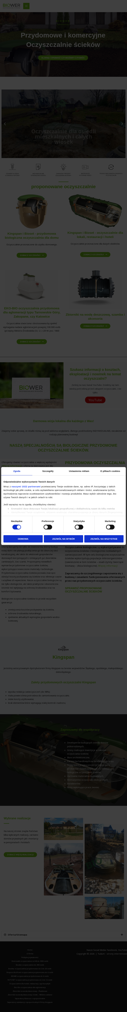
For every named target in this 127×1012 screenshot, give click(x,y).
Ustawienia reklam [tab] (79, 471)
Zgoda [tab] (16, 471)
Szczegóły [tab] (47, 471)
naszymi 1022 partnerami (26, 486)
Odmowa (23, 539)
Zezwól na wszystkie (103, 539)
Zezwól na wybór (63, 539)
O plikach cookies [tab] (110, 471)
